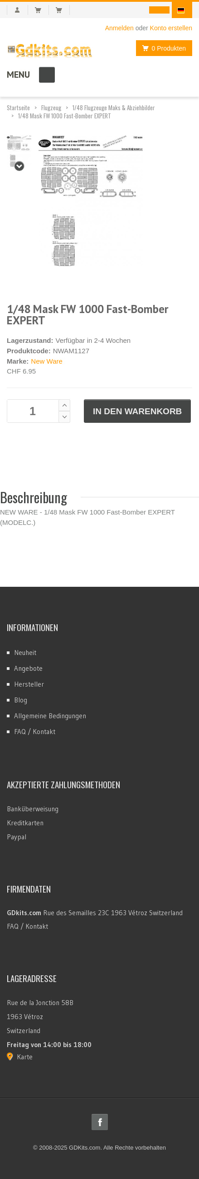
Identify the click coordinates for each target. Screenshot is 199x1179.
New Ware (46, 361)
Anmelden (119, 28)
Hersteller (29, 684)
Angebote (28, 668)
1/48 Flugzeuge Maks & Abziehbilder (114, 107)
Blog (20, 700)
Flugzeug (51, 107)
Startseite (18, 107)
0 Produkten (161, 48)
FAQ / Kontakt (34, 731)
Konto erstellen (171, 28)
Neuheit (25, 652)
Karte (25, 1057)
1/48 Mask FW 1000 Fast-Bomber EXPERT (64, 115)
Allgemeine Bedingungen (50, 715)
